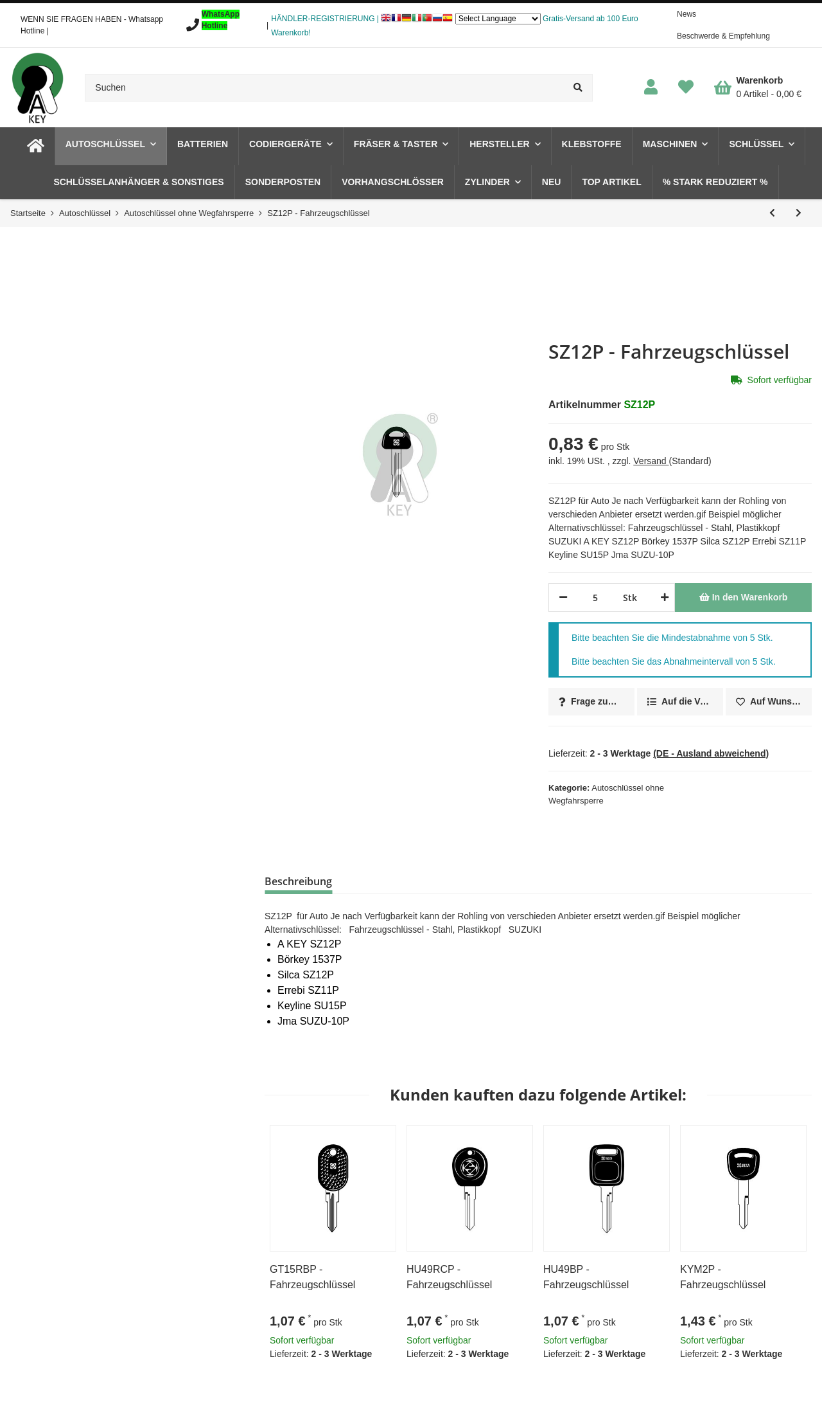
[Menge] (595, 597)
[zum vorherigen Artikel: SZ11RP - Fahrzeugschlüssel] (772, 213)
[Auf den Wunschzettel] (769, 701)
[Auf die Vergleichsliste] (680, 701)
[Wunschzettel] (686, 88)
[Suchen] (324, 88)
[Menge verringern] (563, 597)
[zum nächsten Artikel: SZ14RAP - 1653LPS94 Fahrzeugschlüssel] (798, 213)
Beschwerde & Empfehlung (723, 35)
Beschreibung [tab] (298, 881)
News (686, 14)
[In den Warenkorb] (743, 597)
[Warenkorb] (758, 87)
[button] (651, 88)
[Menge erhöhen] (662, 597)
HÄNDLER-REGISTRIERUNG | (325, 18)
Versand (651, 461)
